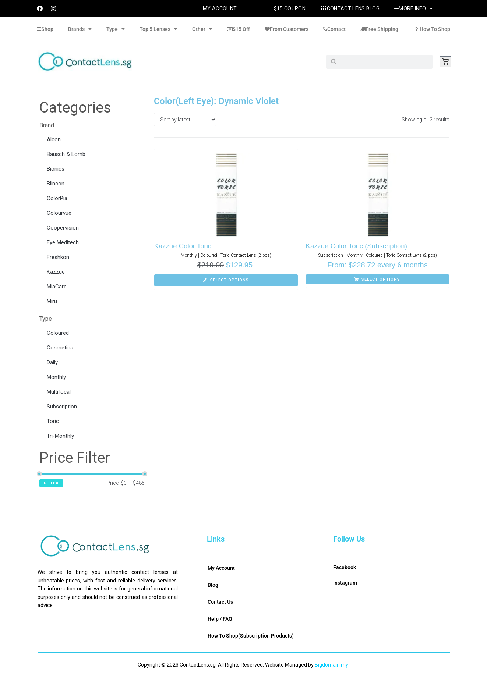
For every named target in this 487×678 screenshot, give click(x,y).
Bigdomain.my (331, 665)
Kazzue (56, 272)
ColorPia (57, 198)
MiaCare (57, 286)
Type (115, 29)
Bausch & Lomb (66, 154)
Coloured (58, 333)
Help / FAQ (220, 619)
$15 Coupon (290, 8)
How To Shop (431, 29)
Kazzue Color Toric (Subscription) (358, 246)
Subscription (62, 406)
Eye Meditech (63, 242)
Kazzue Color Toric (183, 246)
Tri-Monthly (60, 436)
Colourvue (59, 213)
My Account (220, 8)
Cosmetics (60, 347)
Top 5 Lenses (158, 29)
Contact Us (220, 602)
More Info (413, 8)
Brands (80, 29)
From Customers (286, 29)
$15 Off (238, 29)
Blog (213, 585)
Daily (52, 362)
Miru (52, 301)
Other (202, 29)
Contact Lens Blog (350, 8)
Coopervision (63, 227)
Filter (51, 483)
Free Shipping (379, 29)
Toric (53, 421)
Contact (334, 29)
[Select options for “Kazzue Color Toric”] (226, 280)
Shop (45, 29)
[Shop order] (185, 119)
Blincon (55, 183)
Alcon (54, 139)
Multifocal (59, 391)
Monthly (56, 377)
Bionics (55, 169)
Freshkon (58, 257)
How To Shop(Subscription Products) (251, 636)
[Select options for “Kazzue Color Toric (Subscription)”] (377, 279)
